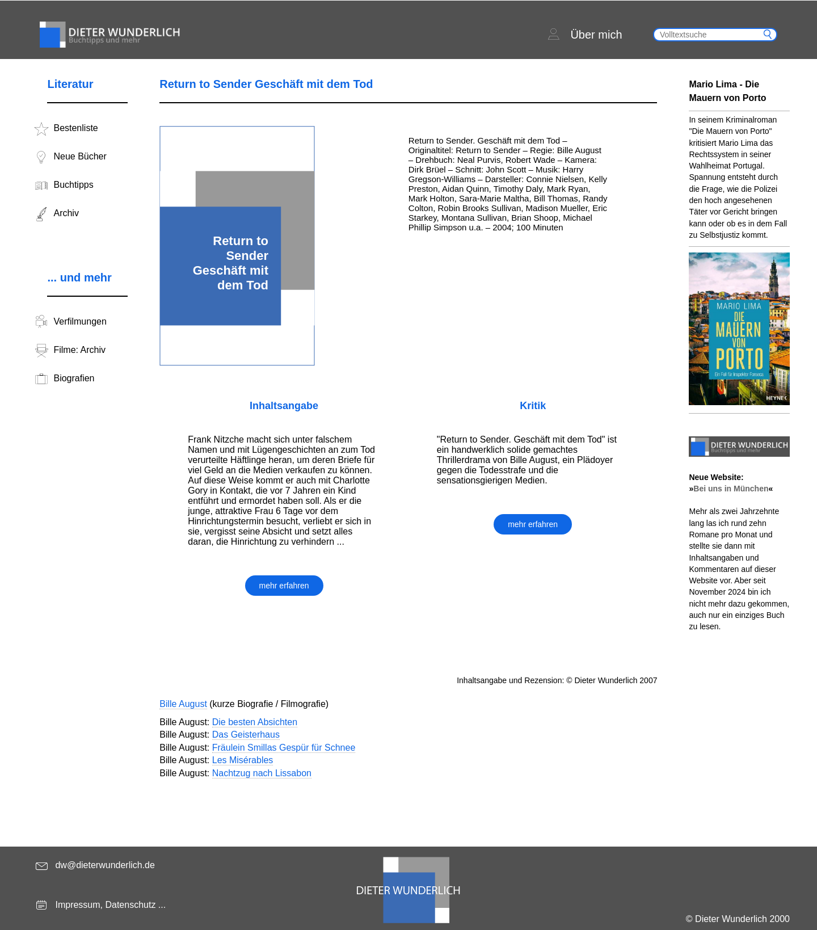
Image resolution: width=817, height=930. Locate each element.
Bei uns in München (730, 488)
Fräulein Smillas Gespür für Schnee (284, 747)
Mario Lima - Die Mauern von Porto (727, 91)
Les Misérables (242, 760)
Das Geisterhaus (246, 734)
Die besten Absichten (254, 722)
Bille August (183, 704)
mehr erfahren (284, 585)
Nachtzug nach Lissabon (261, 773)
